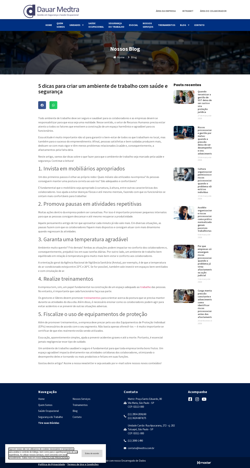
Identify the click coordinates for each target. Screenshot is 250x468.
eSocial (133, 25)
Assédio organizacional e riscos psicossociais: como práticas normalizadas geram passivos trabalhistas (206, 219)
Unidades (76, 25)
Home (48, 25)
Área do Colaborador (213, 11)
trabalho (145, 287)
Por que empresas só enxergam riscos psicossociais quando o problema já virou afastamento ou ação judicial (205, 261)
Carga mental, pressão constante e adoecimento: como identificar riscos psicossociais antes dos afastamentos (206, 303)
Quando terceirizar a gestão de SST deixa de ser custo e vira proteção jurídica (205, 102)
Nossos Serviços (148, 25)
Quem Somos (61, 25)
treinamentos (92, 297)
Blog (184, 25)
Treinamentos (166, 25)
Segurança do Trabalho (116, 25)
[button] (42, 105)
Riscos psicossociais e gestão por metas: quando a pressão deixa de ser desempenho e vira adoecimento (205, 140)
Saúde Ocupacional (96, 25)
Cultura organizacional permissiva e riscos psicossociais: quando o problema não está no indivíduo (206, 180)
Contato (199, 25)
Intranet (187, 11)
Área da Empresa (166, 11)
